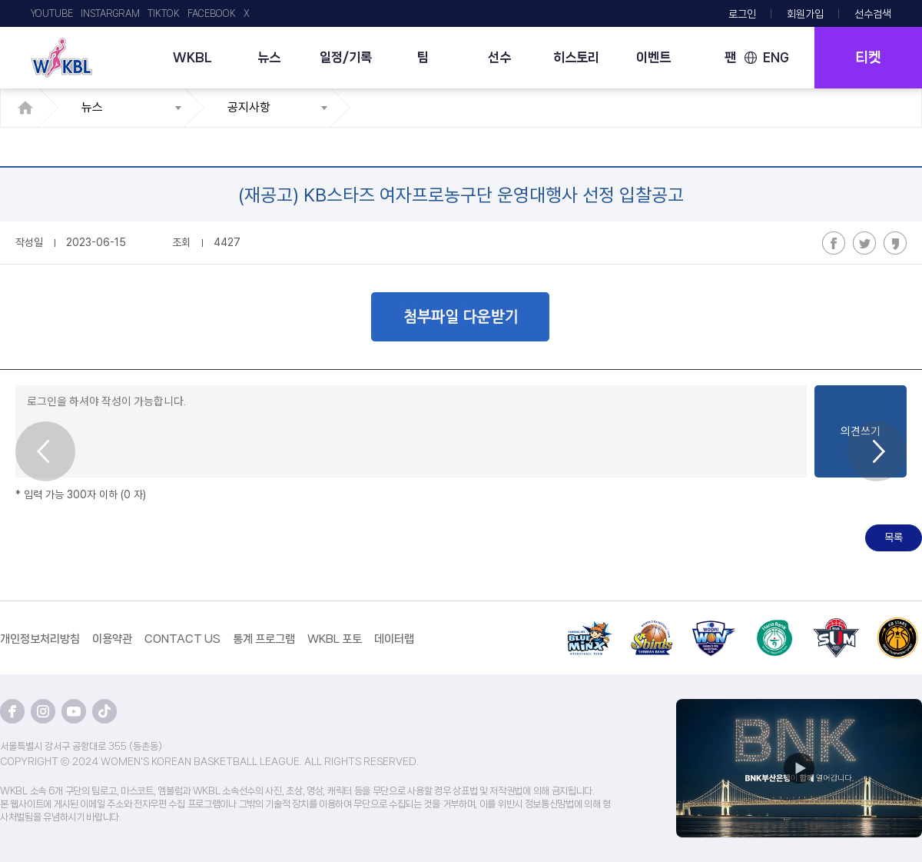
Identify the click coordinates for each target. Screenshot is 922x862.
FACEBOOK (211, 13)
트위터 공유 (864, 243)
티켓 (868, 57)
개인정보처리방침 (40, 639)
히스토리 (576, 57)
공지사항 (248, 107)
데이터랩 (394, 639)
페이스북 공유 (833, 243)
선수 (499, 57)
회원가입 (805, 13)
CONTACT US (182, 639)
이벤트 (653, 57)
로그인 (742, 13)
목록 (893, 537)
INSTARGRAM (110, 13)
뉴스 (268, 57)
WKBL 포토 (334, 639)
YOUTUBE (52, 13)
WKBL (192, 57)
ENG (776, 57)
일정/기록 (346, 57)
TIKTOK (164, 13)
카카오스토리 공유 (895, 243)
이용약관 (112, 639)
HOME (29, 107)
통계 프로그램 (264, 639)
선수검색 (872, 13)
